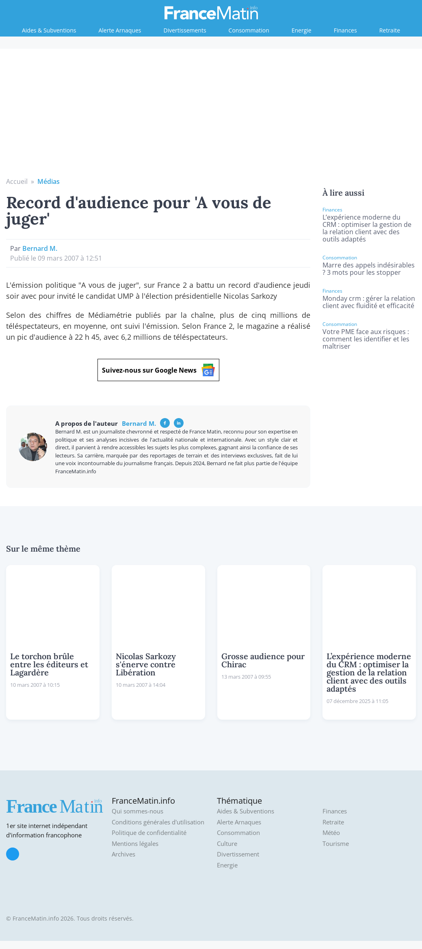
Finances (345, 30)
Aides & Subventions (49, 30)
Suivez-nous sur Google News (158, 370)
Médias (48, 181)
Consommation (249, 30)
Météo (331, 833)
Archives (123, 854)
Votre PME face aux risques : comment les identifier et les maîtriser (365, 339)
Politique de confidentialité (149, 833)
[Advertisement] (211, 116)
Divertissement (238, 854)
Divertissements (185, 30)
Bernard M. (39, 248)
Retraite (389, 30)
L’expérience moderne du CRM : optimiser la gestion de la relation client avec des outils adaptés (366, 228)
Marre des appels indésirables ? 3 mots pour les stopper (368, 269)
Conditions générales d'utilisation (158, 822)
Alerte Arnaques (119, 30)
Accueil (17, 181)
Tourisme (335, 844)
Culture (227, 844)
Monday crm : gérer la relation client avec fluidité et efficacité (368, 302)
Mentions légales (135, 844)
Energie (302, 30)
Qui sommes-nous (137, 811)
